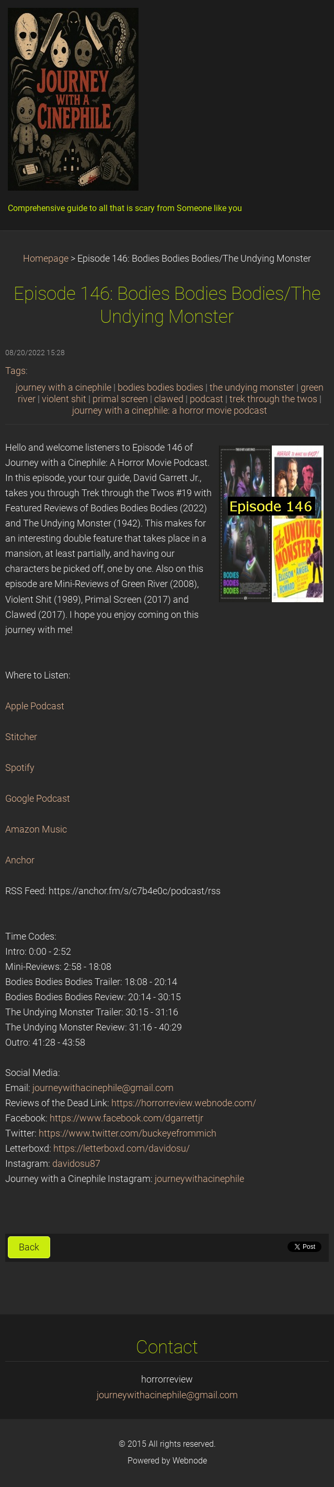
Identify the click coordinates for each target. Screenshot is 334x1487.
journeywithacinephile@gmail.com (103, 1088)
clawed (168, 399)
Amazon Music (36, 829)
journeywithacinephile (199, 1179)
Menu (305, 23)
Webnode (189, 1461)
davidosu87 (76, 1163)
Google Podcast (37, 798)
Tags (15, 371)
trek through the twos (273, 399)
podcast (206, 399)
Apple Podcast (34, 706)
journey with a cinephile (63, 387)
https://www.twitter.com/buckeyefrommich (127, 1133)
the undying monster (252, 387)
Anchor (19, 860)
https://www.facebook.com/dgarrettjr (126, 1118)
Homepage (45, 258)
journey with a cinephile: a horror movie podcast (169, 410)
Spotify (19, 768)
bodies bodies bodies (160, 387)
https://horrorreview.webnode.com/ (183, 1103)
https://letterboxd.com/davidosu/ (121, 1148)
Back (29, 1247)
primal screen (120, 399)
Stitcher (21, 737)
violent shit (64, 399)
